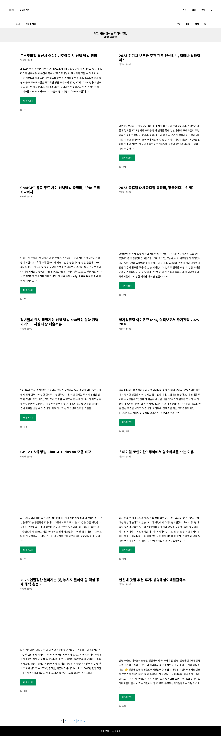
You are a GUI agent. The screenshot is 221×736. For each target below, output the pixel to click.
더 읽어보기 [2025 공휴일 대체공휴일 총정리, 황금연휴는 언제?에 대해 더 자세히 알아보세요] (127, 285)
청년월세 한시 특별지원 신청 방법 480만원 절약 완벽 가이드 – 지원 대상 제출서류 (59, 321)
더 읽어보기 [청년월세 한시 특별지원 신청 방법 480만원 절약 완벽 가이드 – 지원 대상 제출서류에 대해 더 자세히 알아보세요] (28, 417)
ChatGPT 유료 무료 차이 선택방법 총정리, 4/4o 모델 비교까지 (60, 189)
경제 (203, 9)
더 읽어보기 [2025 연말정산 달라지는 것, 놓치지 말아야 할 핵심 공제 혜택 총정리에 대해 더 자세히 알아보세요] (28, 682)
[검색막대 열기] (211, 10)
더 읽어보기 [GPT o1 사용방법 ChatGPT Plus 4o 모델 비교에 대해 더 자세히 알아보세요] (28, 549)
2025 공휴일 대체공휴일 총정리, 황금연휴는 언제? (156, 187)
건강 (184, 9)
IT (25, 109)
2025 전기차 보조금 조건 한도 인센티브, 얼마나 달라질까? (159, 57)
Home (11, 9)
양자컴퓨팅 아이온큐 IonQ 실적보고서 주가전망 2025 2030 (159, 321)
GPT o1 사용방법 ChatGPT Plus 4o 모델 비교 (55, 451)
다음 (81, 721)
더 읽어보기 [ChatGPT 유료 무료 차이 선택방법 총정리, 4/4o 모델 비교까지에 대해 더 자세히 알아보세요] (28, 290)
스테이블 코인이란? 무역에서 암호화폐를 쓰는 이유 (156, 451)
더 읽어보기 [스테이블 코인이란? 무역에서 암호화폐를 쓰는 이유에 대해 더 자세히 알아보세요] (127, 549)
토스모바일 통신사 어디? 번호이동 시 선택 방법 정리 (58, 55)
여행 (194, 9)
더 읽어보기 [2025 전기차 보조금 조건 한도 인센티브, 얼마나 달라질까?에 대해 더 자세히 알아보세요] (127, 157)
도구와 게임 (28, 10)
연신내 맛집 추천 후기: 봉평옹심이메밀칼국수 (152, 579)
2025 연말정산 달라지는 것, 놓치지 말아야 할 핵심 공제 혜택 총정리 (59, 581)
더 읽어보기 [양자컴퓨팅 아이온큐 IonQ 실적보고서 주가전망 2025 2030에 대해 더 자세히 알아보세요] (127, 422)
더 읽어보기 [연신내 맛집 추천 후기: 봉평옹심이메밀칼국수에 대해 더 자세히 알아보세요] (127, 697)
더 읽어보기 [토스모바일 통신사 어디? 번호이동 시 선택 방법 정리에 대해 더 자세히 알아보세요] (28, 100)
